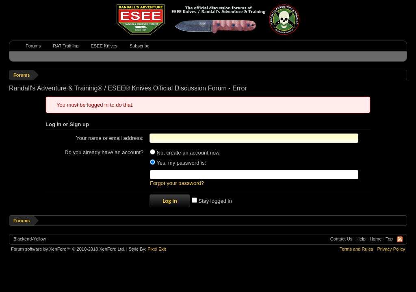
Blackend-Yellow (29, 238)
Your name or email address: (109, 138)
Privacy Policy (391, 249)
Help (361, 238)
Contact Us (341, 238)
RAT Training (65, 45)
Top (389, 238)
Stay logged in (212, 201)
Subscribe (140, 45)
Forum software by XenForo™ (68, 249)
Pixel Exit (156, 249)
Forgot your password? (177, 183)
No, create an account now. (185, 153)
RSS (400, 239)
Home (375, 238)
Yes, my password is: (178, 163)
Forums (33, 45)
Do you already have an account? (104, 152)
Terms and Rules (356, 249)
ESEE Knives (104, 45)
